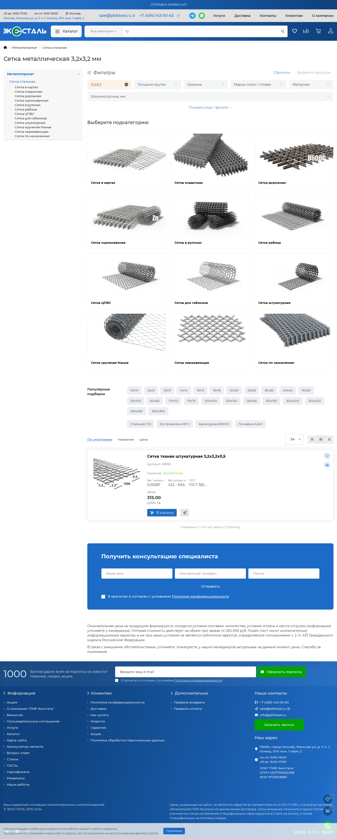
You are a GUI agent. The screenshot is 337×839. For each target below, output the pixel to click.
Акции (12, 702)
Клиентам (99, 693)
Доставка (242, 16)
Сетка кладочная (28, 91)
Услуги (219, 16)
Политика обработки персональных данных (128, 740)
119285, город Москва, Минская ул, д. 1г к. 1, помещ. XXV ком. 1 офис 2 (295, 749)
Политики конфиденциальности (200, 596)
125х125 (251, 401)
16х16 (217, 390)
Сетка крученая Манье (32, 127)
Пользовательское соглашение (33, 721)
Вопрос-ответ (18, 753)
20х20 (234, 390)
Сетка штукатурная (29, 123)
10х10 (134, 390)
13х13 (167, 390)
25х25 (252, 390)
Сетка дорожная (27, 96)
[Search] (205, 31)
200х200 (292, 401)
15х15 (200, 390)
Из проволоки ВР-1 (175, 424)
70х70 (173, 401)
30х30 (269, 390)
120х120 (231, 401)
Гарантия (98, 727)
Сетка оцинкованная (31, 100)
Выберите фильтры (314, 72)
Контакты (268, 16)
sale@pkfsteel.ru (273, 708)
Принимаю (174, 831)
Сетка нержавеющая (31, 131)
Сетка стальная (54, 47)
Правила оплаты (188, 708)
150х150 (271, 401)
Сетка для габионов (30, 118)
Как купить (100, 715)
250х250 (136, 411)
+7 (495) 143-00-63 (274, 702)
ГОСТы (12, 765)
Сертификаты (18, 772)
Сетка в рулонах (27, 105)
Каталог (66, 31)
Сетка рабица (25, 109)
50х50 (306, 390)
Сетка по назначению (32, 136)
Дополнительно (189, 693)
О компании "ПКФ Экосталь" (30, 708)
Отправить (210, 586)
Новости (98, 721)
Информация (19, 693)
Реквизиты (16, 778)
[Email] (185, 671)
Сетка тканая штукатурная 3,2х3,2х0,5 (186, 456)
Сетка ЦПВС (24, 114)
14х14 (184, 390)
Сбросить (282, 72)
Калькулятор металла (25, 746)
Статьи (12, 759)
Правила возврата (189, 702)
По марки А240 (250, 424)
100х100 (211, 401)
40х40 (288, 390)
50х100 (135, 401)
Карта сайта (17, 740)
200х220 (314, 401)
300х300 (158, 411)
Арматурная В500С (214, 424)
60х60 (155, 401)
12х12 (151, 390)
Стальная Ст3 (140, 424)
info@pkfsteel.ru (273, 715)
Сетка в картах (26, 87)
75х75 (191, 401)
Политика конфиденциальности (118, 702)
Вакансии (15, 715)
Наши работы (18, 784)
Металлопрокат (24, 47)
